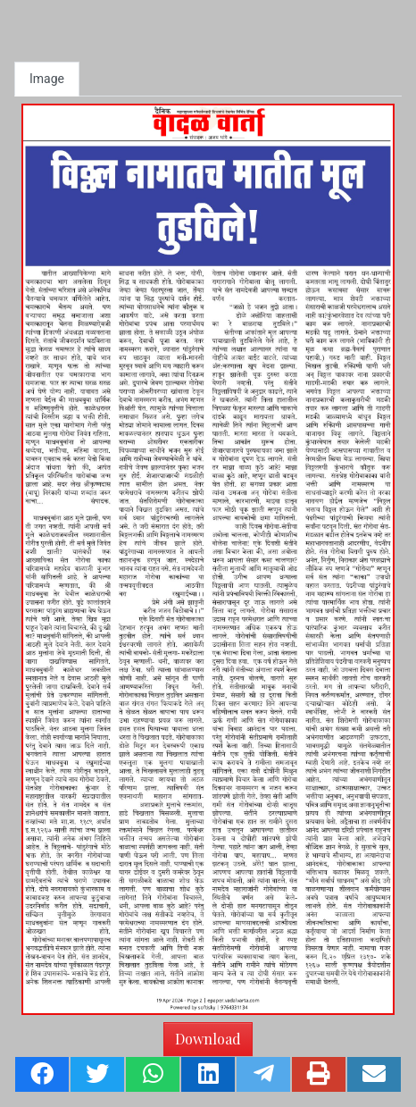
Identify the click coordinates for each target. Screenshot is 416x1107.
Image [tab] (46, 78)
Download (208, 1038)
